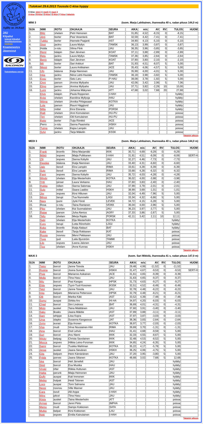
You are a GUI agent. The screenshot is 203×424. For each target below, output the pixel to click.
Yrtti (42, 182)
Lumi (43, 90)
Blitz (42, 33)
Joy (42, 193)
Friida (43, 357)
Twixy (43, 266)
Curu (43, 224)
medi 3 (46, 12)
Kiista (43, 399)
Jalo (42, 167)
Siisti (42, 365)
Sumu (43, 300)
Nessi (43, 388)
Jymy (43, 323)
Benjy (43, 59)
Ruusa (44, 235)
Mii (42, 63)
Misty (43, 308)
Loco (42, 384)
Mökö (43, 155)
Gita (42, 354)
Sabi (42, 220)
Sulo (42, 170)
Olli (41, 297)
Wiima (43, 101)
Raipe (43, 212)
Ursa (42, 319)
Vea (42, 361)
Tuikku (44, 40)
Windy (43, 178)
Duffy (43, 376)
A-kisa (31, 14)
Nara (43, 201)
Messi (43, 67)
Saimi (43, 346)
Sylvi (43, 132)
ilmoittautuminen (13, 41)
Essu (43, 78)
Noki (42, 414)
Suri (42, 335)
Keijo (43, 120)
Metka (43, 380)
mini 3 (39, 12)
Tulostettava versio (14, 72)
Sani (42, 316)
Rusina (44, 270)
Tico (42, 246)
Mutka (43, 411)
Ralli (42, 113)
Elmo (43, 86)
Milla (43, 109)
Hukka (43, 186)
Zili (41, 159)
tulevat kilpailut (12, 39)
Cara (42, 392)
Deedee (44, 163)
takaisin (71, 14)
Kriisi (43, 97)
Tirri (42, 117)
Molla (43, 277)
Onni (43, 82)
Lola (42, 105)
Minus (43, 197)
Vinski (43, 369)
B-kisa (39, 14)
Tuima (43, 128)
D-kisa (47, 14)
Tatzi (42, 289)
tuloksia (9, 44)
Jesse (43, 350)
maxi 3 (54, 12)
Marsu (43, 407)
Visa (42, 327)
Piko (42, 208)
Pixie (42, 274)
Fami (43, 174)
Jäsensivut (9, 50)
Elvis (43, 94)
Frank (43, 151)
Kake (43, 231)
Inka (42, 75)
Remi (43, 52)
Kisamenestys (11, 47)
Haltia (43, 373)
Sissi (43, 44)
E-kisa (55, 14)
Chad (43, 304)
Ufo (42, 71)
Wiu (42, 281)
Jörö (42, 37)
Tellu (43, 216)
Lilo (42, 243)
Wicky (43, 338)
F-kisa (62, 14)
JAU (5, 32)
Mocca (43, 342)
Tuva (43, 239)
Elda (42, 285)
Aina (42, 331)
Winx (42, 395)
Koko (43, 227)
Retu (43, 56)
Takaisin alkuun (190, 135)
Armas (43, 403)
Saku (42, 312)
